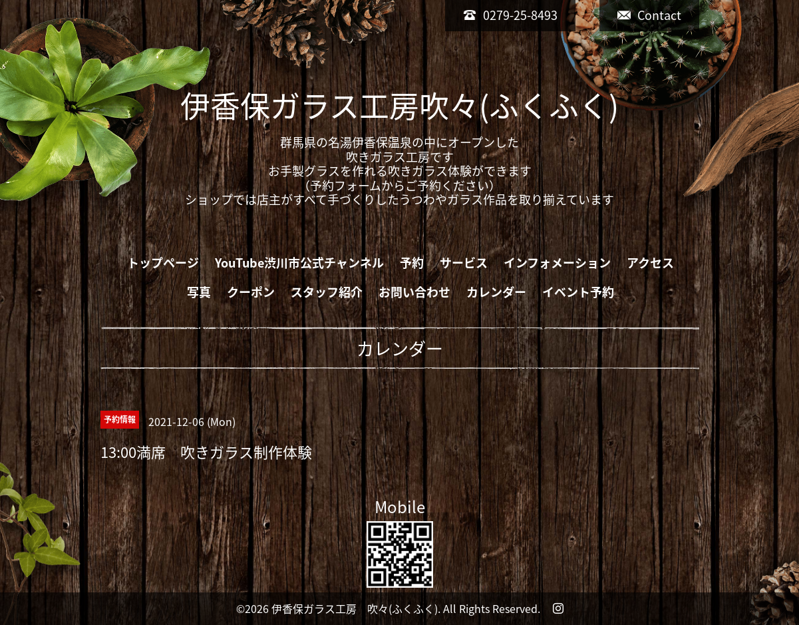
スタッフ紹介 (327, 292)
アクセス (650, 263)
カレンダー (496, 292)
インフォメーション (557, 263)
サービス (464, 263)
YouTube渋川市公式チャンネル (299, 263)
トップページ (163, 263)
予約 (412, 263)
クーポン (251, 292)
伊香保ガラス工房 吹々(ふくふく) (354, 608)
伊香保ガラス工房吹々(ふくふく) (399, 105)
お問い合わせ (414, 292)
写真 (199, 292)
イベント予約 (578, 292)
